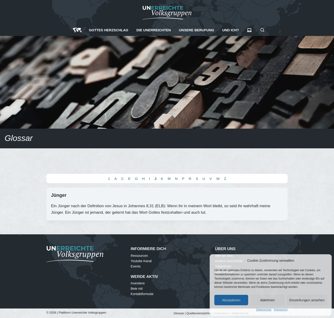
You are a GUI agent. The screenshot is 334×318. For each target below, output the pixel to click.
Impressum (281, 309)
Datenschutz (264, 309)
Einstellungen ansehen (306, 300)
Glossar (179, 313)
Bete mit (136, 288)
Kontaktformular (142, 294)
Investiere (138, 283)
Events (136, 266)
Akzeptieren (231, 300)
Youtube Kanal (141, 261)
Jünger (59, 195)
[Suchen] (262, 30)
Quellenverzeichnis (199, 313)
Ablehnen (267, 300)
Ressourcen (139, 256)
